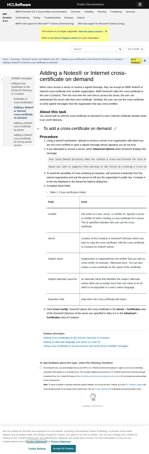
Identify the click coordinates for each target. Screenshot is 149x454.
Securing (130, 11)
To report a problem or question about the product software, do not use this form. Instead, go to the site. (95, 385)
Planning (101, 11)
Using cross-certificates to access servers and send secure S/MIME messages (85, 346)
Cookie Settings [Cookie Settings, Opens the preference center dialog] (37, 448)
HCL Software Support (134, 385)
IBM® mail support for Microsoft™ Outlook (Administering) (45, 23)
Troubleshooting (52, 17)
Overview (75, 11)
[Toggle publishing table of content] (3, 80)
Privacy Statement (102, 389)
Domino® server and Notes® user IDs (40, 59)
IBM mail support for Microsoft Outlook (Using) (101, 23)
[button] (10, 83)
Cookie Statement (36, 441)
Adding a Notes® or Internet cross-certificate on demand (30, 62)
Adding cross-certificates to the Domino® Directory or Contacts (91, 59)
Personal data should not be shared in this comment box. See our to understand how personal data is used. (92, 389)
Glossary (68, 17)
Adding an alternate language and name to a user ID (71, 342)
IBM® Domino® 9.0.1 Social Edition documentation (41, 11)
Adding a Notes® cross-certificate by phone (23, 126)
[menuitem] (41, 12)
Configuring (116, 11)
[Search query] (97, 49)
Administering (22, 17)
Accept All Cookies (63, 448)
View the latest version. (90, 31)
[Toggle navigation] (140, 4)
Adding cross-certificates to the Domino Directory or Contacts (76, 337)
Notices (81, 17)
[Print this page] (145, 61)
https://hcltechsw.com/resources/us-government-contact (98, 376)
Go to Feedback (135, 61)
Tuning (36, 17)
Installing (88, 11)
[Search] (120, 49)
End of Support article (66, 38)
